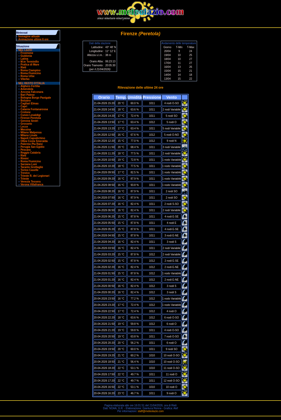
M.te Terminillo (29, 61)
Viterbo (24, 79)
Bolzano (25, 100)
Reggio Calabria (30, 152)
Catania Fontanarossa (34, 109)
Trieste (24, 178)
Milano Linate (28, 135)
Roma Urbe (27, 76)
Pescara (25, 149)
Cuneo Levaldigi (30, 115)
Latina (24, 58)
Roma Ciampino (30, 70)
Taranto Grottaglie (31, 167)
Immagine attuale (29, 36)
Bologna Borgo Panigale (35, 97)
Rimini (24, 158)
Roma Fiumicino (30, 73)
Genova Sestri (29, 120)
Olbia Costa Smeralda (33, 141)
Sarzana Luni (28, 164)
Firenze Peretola (30, 118)
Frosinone (26, 53)
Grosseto (26, 123)
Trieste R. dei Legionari (34, 175)
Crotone (25, 112)
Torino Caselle (29, 170)
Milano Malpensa (30, 132)
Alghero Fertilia (30, 86)
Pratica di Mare (29, 64)
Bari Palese (27, 94)
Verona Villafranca (31, 184)
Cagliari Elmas (29, 103)
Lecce (24, 126)
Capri (23, 106)
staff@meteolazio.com (151, 411)
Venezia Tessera (30, 181)
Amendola (26, 89)
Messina (25, 129)
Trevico (25, 172)
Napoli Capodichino (32, 138)
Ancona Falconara (31, 91)
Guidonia (26, 55)
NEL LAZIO (25, 50)
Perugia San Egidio (32, 146)
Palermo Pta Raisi (31, 144)
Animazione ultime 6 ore (33, 39)
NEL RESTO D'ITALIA (31, 83)
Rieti (23, 67)
